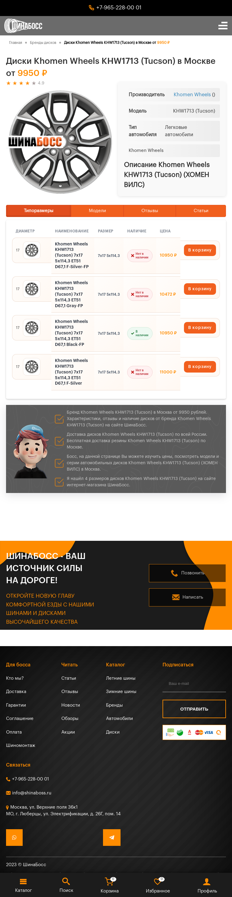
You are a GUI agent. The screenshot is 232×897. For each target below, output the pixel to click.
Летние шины (121, 678)
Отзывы (149, 211)
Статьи (201, 211)
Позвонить (192, 573)
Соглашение (20, 718)
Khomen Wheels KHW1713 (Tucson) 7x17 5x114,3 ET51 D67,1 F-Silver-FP (72, 255)
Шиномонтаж (20, 745)
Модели (97, 211)
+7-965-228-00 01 (118, 7)
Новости (70, 705)
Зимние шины (121, 691)
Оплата (14, 732)
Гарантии (16, 705)
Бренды (114, 705)
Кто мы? (15, 678)
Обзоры (70, 718)
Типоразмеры (38, 211)
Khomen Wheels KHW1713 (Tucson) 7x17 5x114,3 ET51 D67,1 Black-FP (71, 333)
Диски (113, 732)
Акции (68, 732)
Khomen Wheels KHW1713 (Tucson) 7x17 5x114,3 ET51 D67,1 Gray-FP (71, 294)
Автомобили (119, 718)
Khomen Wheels (192, 94)
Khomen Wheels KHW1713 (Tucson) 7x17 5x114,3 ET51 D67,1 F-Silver (71, 372)
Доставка (16, 691)
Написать (192, 597)
